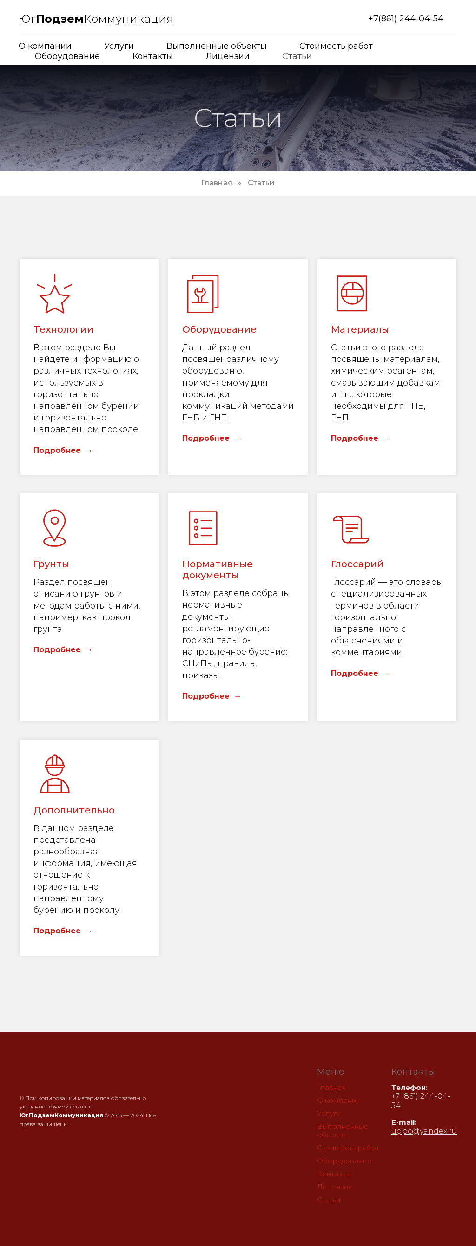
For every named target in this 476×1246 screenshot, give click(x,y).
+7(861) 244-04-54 (405, 18)
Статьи (297, 56)
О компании (45, 46)
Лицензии (227, 56)
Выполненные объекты (216, 46)
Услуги (329, 1113)
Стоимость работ (336, 46)
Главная (216, 182)
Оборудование (67, 56)
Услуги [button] (119, 46)
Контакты (152, 56)
